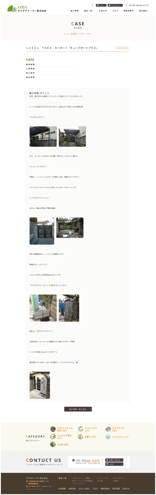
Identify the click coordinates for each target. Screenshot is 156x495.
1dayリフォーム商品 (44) (65, 429)
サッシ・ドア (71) (91, 429)
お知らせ (103, 10)
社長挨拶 (72, 488)
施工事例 (75, 10)
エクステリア (122, 48)
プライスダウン (79, 483)
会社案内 (143, 10)
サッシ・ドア (103, 478)
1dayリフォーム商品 (81, 478)
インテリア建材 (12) (64, 436)
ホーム (66, 34)
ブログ (115, 10)
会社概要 (62, 488)
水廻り (116, 481)
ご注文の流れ (94, 463)
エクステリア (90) (118, 429)
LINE (100, 5)
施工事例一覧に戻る (78, 409)
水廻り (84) (90, 436)
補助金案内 (129, 10)
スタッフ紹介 (84, 488)
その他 (100, 481)
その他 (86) (63, 444)
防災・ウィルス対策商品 (83, 481)
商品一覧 (88, 10)
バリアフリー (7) (120, 436)
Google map (32, 483)
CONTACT (114, 5)
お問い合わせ (113, 460)
